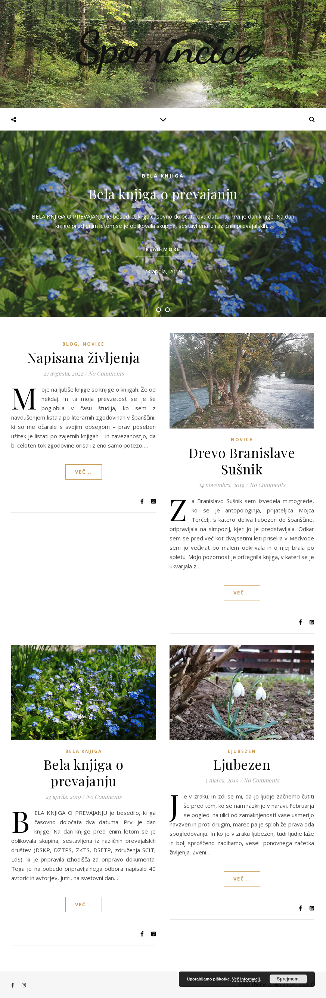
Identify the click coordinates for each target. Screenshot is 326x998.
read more (163, 249)
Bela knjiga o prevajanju (163, 194)
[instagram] (24, 985)
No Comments (106, 373)
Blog (70, 344)
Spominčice (163, 47)
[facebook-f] (13, 985)
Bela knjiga (163, 175)
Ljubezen (242, 751)
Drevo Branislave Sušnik (242, 460)
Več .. (83, 471)
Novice (94, 344)
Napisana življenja (83, 357)
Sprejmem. (288, 979)
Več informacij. (246, 979)
